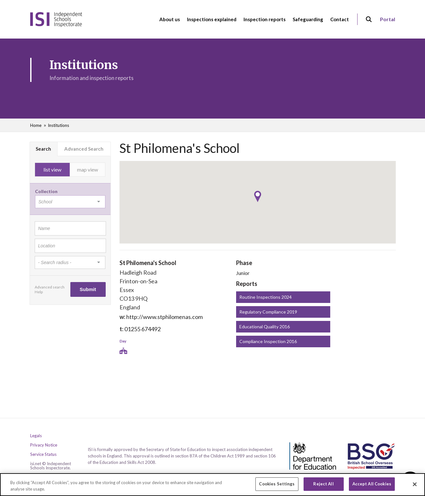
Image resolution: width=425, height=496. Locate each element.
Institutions (58, 125)
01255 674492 (142, 328)
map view (87, 169)
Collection (46, 191)
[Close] (415, 484)
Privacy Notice (43, 445)
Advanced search (50, 287)
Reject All (323, 483)
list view (52, 169)
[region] (212, 484)
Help (39, 291)
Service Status (43, 454)
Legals (36, 436)
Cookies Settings (277, 483)
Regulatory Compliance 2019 (268, 311)
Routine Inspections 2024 (265, 297)
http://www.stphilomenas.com (164, 316)
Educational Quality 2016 (264, 326)
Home (35, 125)
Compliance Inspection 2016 (268, 341)
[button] (257, 196)
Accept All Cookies (371, 483)
